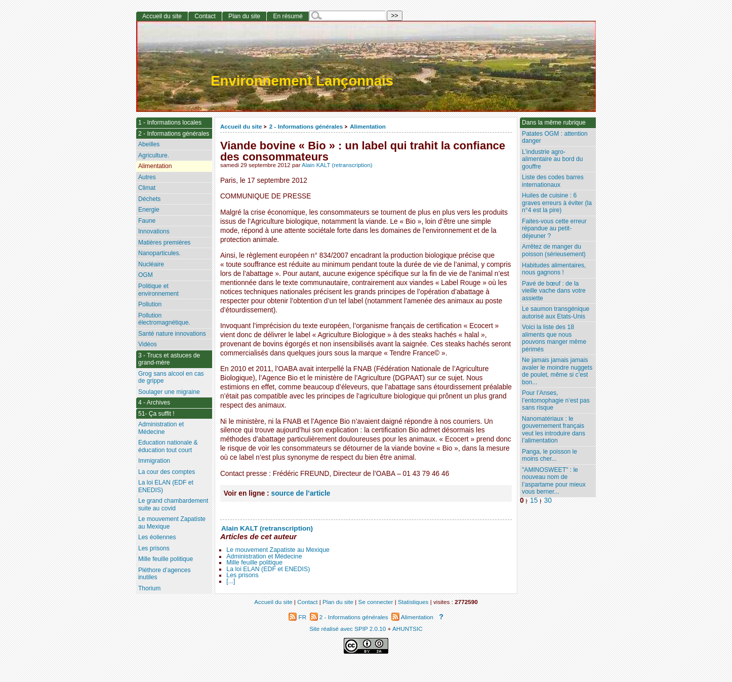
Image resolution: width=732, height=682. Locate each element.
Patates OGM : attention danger (555, 137)
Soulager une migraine (169, 391)
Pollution (149, 304)
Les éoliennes (157, 537)
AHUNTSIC (407, 628)
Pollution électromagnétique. (164, 319)
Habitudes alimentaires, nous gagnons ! (554, 269)
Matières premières (164, 242)
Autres (147, 177)
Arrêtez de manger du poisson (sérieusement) (554, 250)
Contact (205, 16)
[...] (230, 581)
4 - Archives (154, 402)
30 (548, 500)
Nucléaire (151, 264)
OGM (145, 274)
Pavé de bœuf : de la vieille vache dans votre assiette (554, 291)
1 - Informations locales (169, 122)
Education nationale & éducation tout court (168, 446)
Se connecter (375, 601)
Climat (146, 187)
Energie (148, 209)
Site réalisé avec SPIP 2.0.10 (347, 628)
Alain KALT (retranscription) (337, 165)
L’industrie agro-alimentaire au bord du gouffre (552, 159)
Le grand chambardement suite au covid (173, 504)
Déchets (149, 199)
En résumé (287, 16)
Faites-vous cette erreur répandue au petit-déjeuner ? (554, 228)
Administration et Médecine (264, 556)
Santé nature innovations (172, 333)
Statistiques (413, 601)
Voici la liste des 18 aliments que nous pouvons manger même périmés (554, 338)
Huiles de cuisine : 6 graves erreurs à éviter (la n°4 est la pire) (557, 203)
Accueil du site (241, 126)
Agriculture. (153, 155)
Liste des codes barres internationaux (553, 181)
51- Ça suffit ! (156, 413)
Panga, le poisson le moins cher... (549, 455)
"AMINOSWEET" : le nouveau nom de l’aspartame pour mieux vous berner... (554, 481)
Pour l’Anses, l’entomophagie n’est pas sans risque (556, 400)
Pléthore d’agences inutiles (164, 574)
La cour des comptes (166, 471)
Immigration (154, 460)
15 (534, 500)
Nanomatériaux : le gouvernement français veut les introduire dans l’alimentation (553, 430)
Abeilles (148, 144)
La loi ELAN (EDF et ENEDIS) (268, 569)
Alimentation (368, 126)
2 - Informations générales (306, 126)
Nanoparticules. (159, 253)
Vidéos (147, 344)
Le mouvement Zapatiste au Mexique (278, 549)
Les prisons (242, 575)
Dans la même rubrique (554, 122)
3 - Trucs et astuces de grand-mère (169, 359)
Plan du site (244, 16)
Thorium (149, 588)
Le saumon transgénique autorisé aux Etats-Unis (555, 312)
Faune (146, 220)
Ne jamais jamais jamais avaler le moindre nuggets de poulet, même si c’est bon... (557, 371)
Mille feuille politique (254, 562)
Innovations (154, 231)
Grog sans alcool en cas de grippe (171, 377)
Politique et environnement (158, 290)
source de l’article (301, 493)
